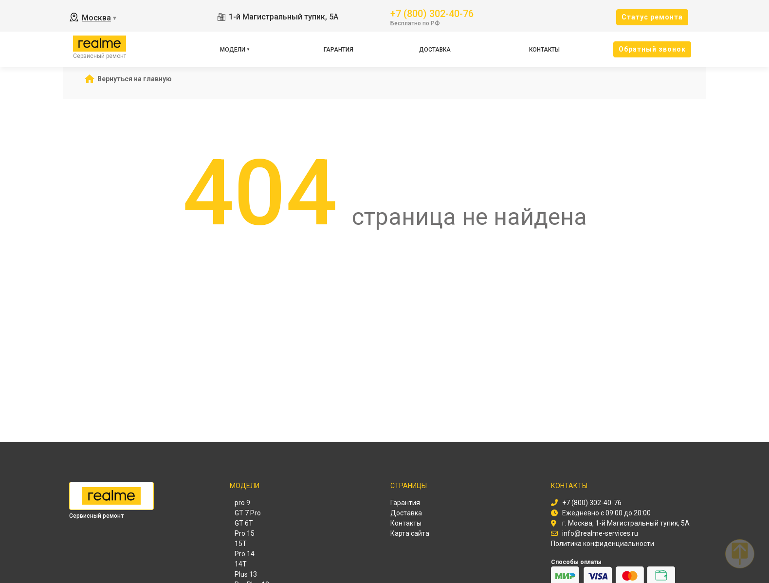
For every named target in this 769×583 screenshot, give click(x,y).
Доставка (435, 49)
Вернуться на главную (134, 79)
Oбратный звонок (652, 49)
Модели (232, 49)
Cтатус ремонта (652, 17)
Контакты (544, 49)
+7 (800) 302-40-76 (432, 13)
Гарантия (338, 49)
